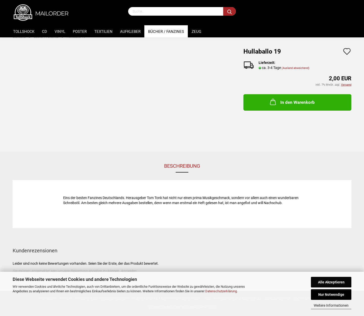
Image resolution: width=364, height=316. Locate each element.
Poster (80, 31)
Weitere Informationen (331, 305)
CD (44, 31)
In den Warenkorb (292, 102)
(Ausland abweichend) (295, 68)
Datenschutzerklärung (221, 291)
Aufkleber (130, 31)
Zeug (196, 31)
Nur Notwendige (331, 295)
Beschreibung (182, 166)
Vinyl (60, 31)
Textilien (103, 31)
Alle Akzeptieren (331, 282)
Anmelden (128, 271)
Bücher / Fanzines (166, 31)
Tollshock (23, 31)
